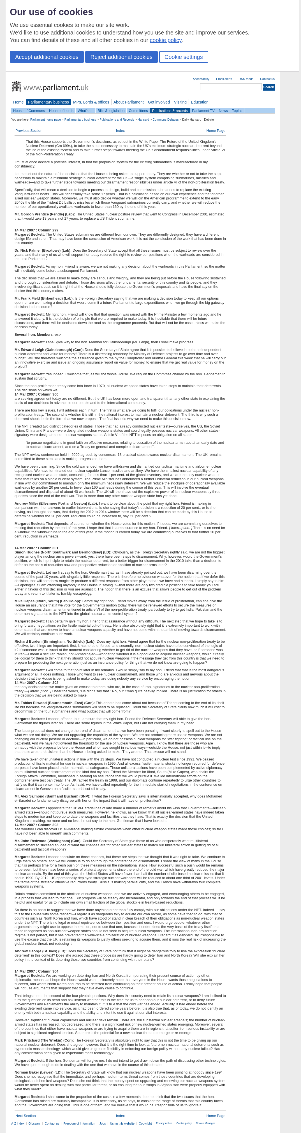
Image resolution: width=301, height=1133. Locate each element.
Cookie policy (184, 1123)
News (223, 111)
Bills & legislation (111, 111)
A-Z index (17, 1123)
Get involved (159, 102)
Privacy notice (164, 1123)
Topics (237, 111)
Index (120, 130)
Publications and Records (116, 119)
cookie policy (166, 40)
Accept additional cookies (46, 57)
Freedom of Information (79, 1123)
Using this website (122, 1123)
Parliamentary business (48, 102)
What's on (86, 111)
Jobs (102, 1123)
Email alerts (224, 79)
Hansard (143, 119)
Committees (138, 111)
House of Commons (29, 111)
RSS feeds (246, 79)
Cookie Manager (205, 1123)
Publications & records (170, 111)
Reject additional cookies (121, 57)
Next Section (25, 1116)
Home (18, 102)
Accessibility (201, 79)
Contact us (267, 79)
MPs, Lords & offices (91, 102)
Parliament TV (203, 111)
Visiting (180, 102)
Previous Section (28, 130)
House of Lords (61, 111)
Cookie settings (184, 57)
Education (200, 102)
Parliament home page (45, 119)
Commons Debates (165, 119)
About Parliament (129, 102)
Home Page (215, 130)
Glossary (35, 1123)
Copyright (145, 1123)
